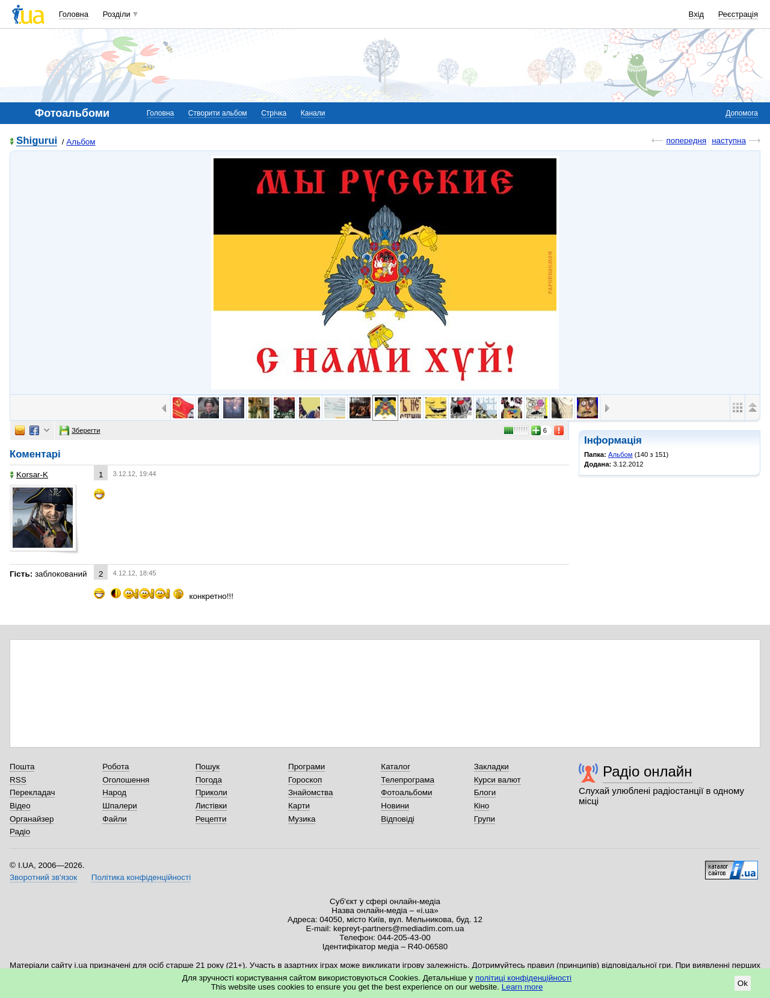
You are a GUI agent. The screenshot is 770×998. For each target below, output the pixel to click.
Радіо (20, 831)
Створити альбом (217, 113)
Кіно (482, 805)
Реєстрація (738, 14)
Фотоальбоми (406, 792)
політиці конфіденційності (523, 977)
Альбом (80, 141)
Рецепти (211, 818)
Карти (299, 805)
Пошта (22, 766)
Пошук (208, 766)
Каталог (395, 766)
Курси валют (497, 779)
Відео (20, 805)
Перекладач (32, 792)
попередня (686, 140)
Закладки (491, 766)
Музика (301, 818)
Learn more (522, 986)
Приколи (211, 792)
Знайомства (310, 792)
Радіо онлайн (647, 771)
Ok (743, 983)
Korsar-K (29, 474)
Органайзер (32, 818)
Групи (484, 818)
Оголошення (125, 779)
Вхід (696, 14)
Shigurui (36, 141)
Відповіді (397, 818)
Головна (73, 14)
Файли (114, 818)
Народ (114, 792)
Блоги (485, 792)
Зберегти (80, 430)
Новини (395, 805)
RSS (18, 779)
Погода (209, 779)
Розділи (117, 14)
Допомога (741, 113)
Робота (115, 766)
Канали (313, 113)
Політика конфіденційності (141, 877)
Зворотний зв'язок (43, 877)
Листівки (211, 805)
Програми (306, 766)
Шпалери (119, 805)
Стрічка (273, 113)
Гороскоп (305, 779)
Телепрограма (407, 779)
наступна (729, 140)
